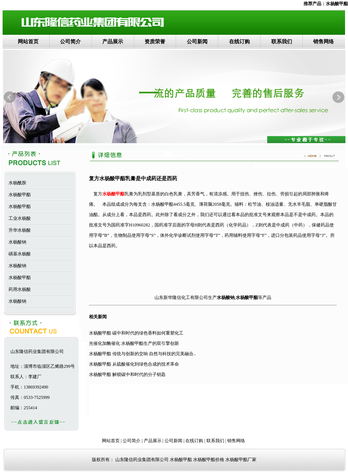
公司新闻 (197, 41)
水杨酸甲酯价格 (208, 459)
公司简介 (70, 41)
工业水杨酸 (18, 218)
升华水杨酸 (18, 230)
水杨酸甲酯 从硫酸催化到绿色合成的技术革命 (134, 364)
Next (338, 97)
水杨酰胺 (16, 182)
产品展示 (112, 41)
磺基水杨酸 (18, 253)
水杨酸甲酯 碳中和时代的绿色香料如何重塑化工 (136, 333)
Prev (10, 97)
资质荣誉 (155, 41)
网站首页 (28, 41)
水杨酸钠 (16, 242)
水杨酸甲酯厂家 (240, 459)
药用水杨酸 (18, 289)
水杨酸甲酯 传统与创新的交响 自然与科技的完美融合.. (142, 353)
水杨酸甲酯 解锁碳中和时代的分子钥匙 (127, 374)
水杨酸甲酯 (337, 3)
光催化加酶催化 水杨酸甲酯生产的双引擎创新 (134, 343)
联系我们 (281, 41)
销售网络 (323, 41)
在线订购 (239, 41)
